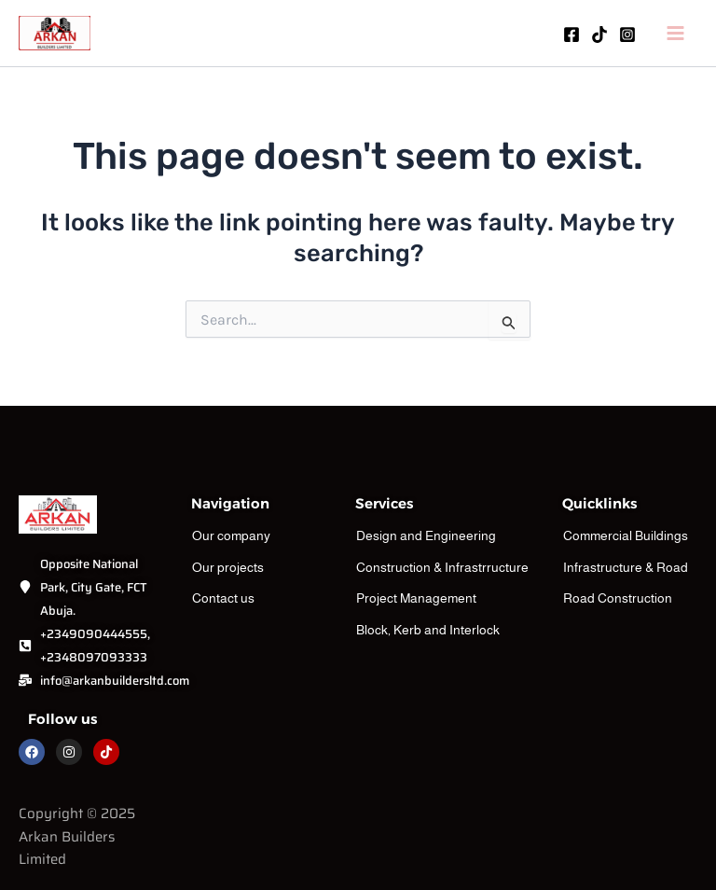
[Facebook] (571, 36)
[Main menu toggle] (676, 36)
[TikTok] (599, 36)
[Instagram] (627, 36)
